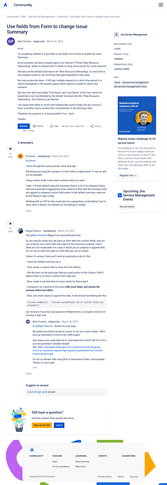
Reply (29, 211)
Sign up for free (42, 426)
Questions (62, 16)
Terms (121, 476)
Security (134, 476)
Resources (80, 466)
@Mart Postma (38, 236)
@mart (32, 161)
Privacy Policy (105, 476)
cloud (117, 82)
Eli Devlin (30, 156)
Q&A (23, 16)
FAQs (54, 461)
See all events (127, 206)
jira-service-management (135, 82)
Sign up (41, 393)
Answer (24, 126)
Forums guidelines (61, 466)
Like (35, 368)
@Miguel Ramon (44, 327)
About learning (82, 461)
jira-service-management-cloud (130, 86)
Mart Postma (24, 41)
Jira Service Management (41, 16)
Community (23, 4)
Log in (30, 393)
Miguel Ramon (33, 232)
